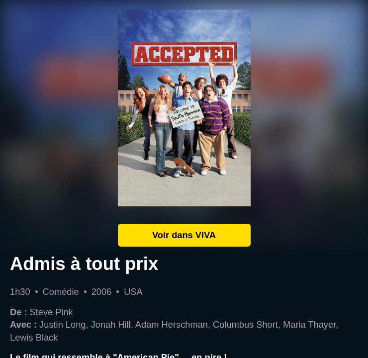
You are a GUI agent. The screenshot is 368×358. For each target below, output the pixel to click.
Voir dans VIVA (184, 235)
